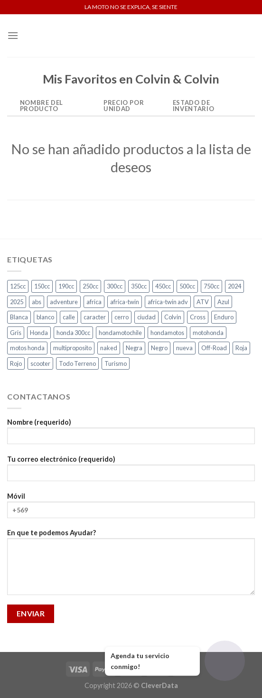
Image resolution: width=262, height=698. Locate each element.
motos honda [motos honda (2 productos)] (27, 348)
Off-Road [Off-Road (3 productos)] (214, 348)
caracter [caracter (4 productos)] (95, 317)
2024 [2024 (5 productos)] (234, 286)
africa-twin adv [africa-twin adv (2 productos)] (168, 302)
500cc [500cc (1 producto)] (187, 286)
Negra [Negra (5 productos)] (134, 348)
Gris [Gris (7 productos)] (15, 332)
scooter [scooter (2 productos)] (40, 363)
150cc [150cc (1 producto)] (42, 286)
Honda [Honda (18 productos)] (39, 332)
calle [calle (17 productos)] (69, 317)
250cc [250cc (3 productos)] (90, 286)
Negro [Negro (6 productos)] (159, 348)
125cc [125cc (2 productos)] (18, 286)
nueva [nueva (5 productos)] (184, 348)
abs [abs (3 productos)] (36, 302)
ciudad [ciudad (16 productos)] (146, 317)
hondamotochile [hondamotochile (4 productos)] (120, 332)
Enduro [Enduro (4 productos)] (224, 317)
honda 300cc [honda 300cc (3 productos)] (73, 332)
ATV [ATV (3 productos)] (202, 302)
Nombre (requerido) (131, 434)
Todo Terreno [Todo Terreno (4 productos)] (77, 363)
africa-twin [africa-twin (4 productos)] (124, 302)
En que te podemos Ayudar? (131, 565)
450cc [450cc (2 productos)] (163, 286)
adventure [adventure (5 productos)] (64, 302)
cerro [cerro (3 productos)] (121, 317)
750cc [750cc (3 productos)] (211, 286)
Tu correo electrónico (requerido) (131, 471)
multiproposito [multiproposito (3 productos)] (72, 348)
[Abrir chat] (225, 661)
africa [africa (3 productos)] (94, 302)
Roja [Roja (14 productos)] (241, 348)
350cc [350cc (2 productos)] (139, 286)
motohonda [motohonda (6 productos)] (208, 332)
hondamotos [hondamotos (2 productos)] (167, 332)
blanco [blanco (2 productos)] (45, 317)
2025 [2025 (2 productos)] (16, 302)
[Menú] (13, 35)
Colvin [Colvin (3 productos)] (172, 317)
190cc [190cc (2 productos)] (66, 286)
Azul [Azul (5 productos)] (223, 302)
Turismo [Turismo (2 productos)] (115, 363)
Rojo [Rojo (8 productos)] (16, 363)
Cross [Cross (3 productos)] (198, 317)
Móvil (131, 508)
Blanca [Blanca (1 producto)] (19, 317)
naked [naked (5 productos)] (108, 348)
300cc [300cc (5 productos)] (114, 286)
